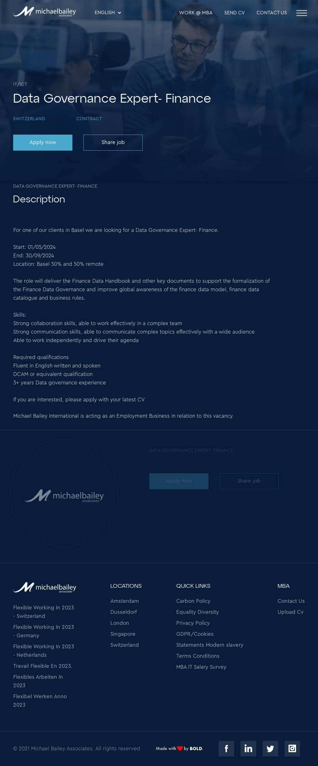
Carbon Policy (193, 601)
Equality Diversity (197, 612)
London (119, 623)
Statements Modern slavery (209, 645)
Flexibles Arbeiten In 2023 (38, 681)
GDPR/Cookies (195, 634)
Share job (112, 142)
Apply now (42, 142)
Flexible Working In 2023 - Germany (43, 631)
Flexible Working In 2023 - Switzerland (43, 612)
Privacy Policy (193, 623)
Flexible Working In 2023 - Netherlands (43, 651)
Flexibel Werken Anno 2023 (40, 701)
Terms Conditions (198, 656)
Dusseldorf (123, 612)
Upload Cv (291, 612)
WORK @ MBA (196, 13)
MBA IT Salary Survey (201, 667)
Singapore (122, 634)
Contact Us (272, 13)
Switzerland (124, 645)
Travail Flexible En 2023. (42, 666)
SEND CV (234, 13)
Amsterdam (124, 601)
